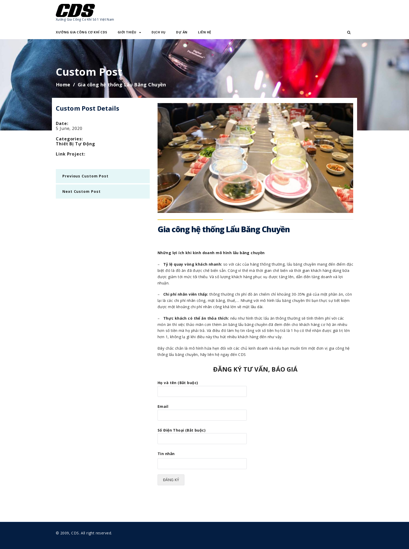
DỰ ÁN (182, 32)
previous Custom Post (85, 176)
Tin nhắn (166, 453)
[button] (349, 32)
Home (63, 84)
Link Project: (70, 154)
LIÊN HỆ (204, 32)
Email (202, 410)
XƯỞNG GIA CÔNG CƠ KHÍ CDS (81, 32)
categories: (69, 139)
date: (62, 123)
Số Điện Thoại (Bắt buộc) (202, 434)
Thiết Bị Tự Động (75, 144)
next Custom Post (81, 191)
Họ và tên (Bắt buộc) (202, 387)
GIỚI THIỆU (129, 32)
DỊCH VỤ (159, 32)
